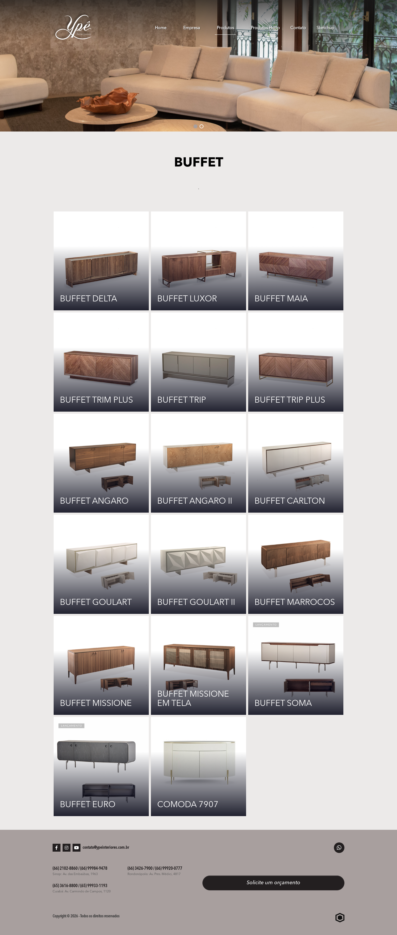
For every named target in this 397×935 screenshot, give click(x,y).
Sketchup (325, 28)
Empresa (191, 28)
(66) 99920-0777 (168, 869)
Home (160, 28)
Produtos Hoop (265, 28)
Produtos (225, 28)
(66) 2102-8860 (65, 869)
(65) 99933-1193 (93, 886)
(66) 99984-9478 (93, 869)
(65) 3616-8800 (65, 886)
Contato (298, 28)
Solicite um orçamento (273, 883)
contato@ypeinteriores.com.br (106, 848)
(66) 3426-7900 (140, 869)
